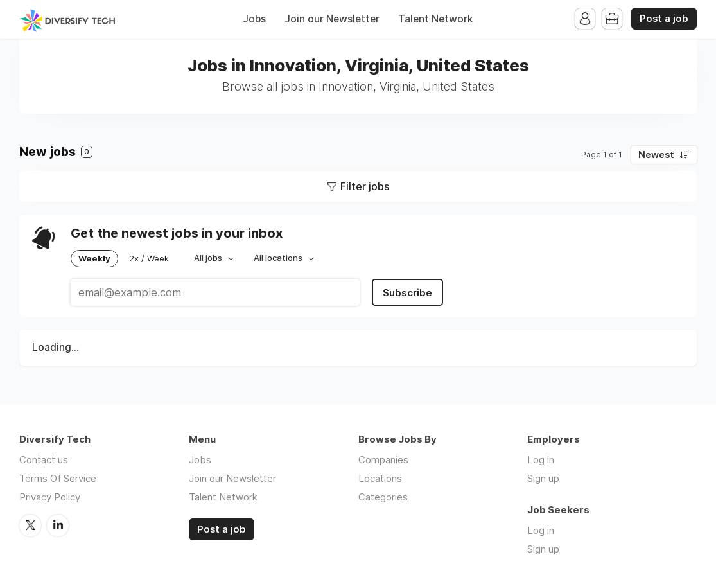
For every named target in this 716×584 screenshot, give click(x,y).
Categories (383, 497)
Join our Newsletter (332, 19)
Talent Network (435, 19)
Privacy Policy (49, 497)
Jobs (254, 19)
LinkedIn (58, 525)
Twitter (30, 525)
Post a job (664, 18)
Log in (540, 460)
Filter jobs (364, 186)
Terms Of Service (57, 478)
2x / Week (149, 258)
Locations (380, 478)
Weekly (94, 258)
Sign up (543, 478)
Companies (383, 460)
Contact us (43, 460)
